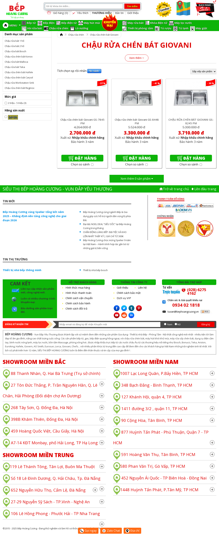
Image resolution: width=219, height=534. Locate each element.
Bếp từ (31, 23)
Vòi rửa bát (34, 28)
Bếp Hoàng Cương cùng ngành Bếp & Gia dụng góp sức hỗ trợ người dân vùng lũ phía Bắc (107, 216)
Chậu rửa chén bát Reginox (19, 88)
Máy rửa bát (136, 23)
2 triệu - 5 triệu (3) (17, 103)
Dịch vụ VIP (124, 298)
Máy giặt (201, 28)
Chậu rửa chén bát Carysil (19, 77)
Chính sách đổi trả (76, 308)
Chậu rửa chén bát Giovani (104, 34)
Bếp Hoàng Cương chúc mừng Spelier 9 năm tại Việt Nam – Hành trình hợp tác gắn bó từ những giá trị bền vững (107, 244)
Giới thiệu (133, 13)
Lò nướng (81, 28)
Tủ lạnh (183, 28)
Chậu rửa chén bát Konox (19, 56)
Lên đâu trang (205, 189)
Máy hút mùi (92, 23)
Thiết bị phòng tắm (140, 28)
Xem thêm (136, 57)
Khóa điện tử (158, 23)
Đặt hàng (86, 158)
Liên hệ (142, 287)
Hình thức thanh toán (78, 293)
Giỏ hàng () (57, 13)
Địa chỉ (132, 531)
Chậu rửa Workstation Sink (19, 82)
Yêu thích (80, 13)
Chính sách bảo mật (129, 293)
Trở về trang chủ (176, 189)
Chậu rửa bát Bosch (15, 51)
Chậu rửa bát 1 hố (14, 40)
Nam (169, 324)
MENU (15, 25)
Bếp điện (48, 23)
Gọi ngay (88, 531)
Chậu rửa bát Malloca (16, 61)
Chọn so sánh (82, 164)
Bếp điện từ (69, 23)
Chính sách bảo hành (78, 303)
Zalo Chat (111, 531)
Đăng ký (205, 324)
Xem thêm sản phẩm (137, 179)
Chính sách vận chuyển (79, 298)
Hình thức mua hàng (78, 287)
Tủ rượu (165, 28)
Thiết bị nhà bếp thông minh (22, 270)
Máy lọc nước (183, 23)
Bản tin (119, 13)
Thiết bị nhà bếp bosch (95, 270)
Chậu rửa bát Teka (15, 67)
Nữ (179, 324)
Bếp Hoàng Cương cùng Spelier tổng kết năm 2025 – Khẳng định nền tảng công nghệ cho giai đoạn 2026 (34, 216)
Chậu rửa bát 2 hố (14, 46)
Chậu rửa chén (58, 28)
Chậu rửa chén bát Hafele (19, 72)
